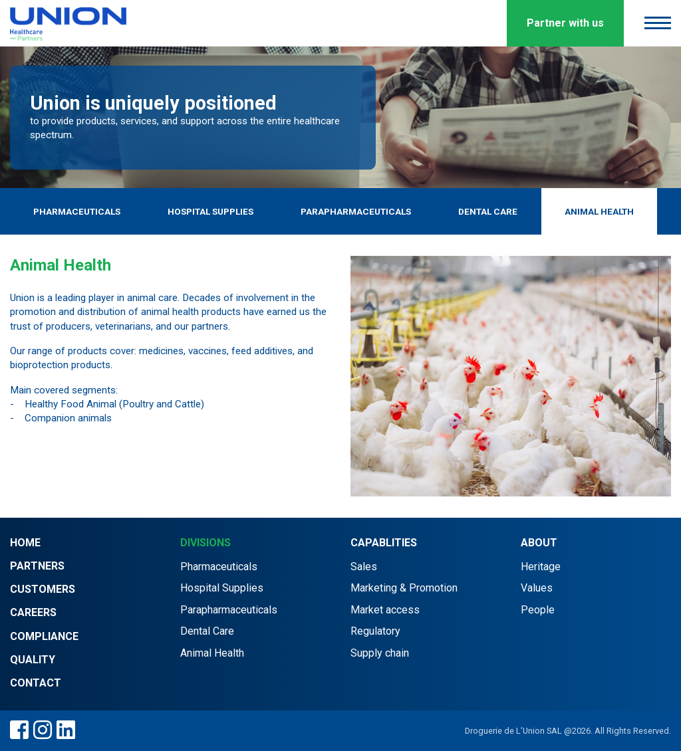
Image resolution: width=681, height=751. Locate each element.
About (539, 542)
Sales (363, 566)
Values (537, 588)
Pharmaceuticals (76, 211)
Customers (42, 589)
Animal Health (599, 211)
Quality (32, 659)
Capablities (383, 542)
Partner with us (565, 23)
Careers (33, 612)
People (538, 609)
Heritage (541, 566)
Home (25, 542)
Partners (37, 566)
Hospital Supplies (210, 211)
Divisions (205, 542)
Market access (385, 609)
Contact (35, 683)
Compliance (44, 636)
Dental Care (487, 211)
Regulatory (375, 631)
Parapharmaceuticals (356, 211)
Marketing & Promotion (404, 588)
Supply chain (379, 653)
